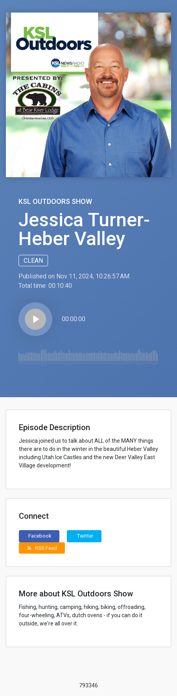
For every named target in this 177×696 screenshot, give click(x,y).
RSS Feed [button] (42, 548)
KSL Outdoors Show (55, 201)
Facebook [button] (40, 535)
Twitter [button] (85, 535)
